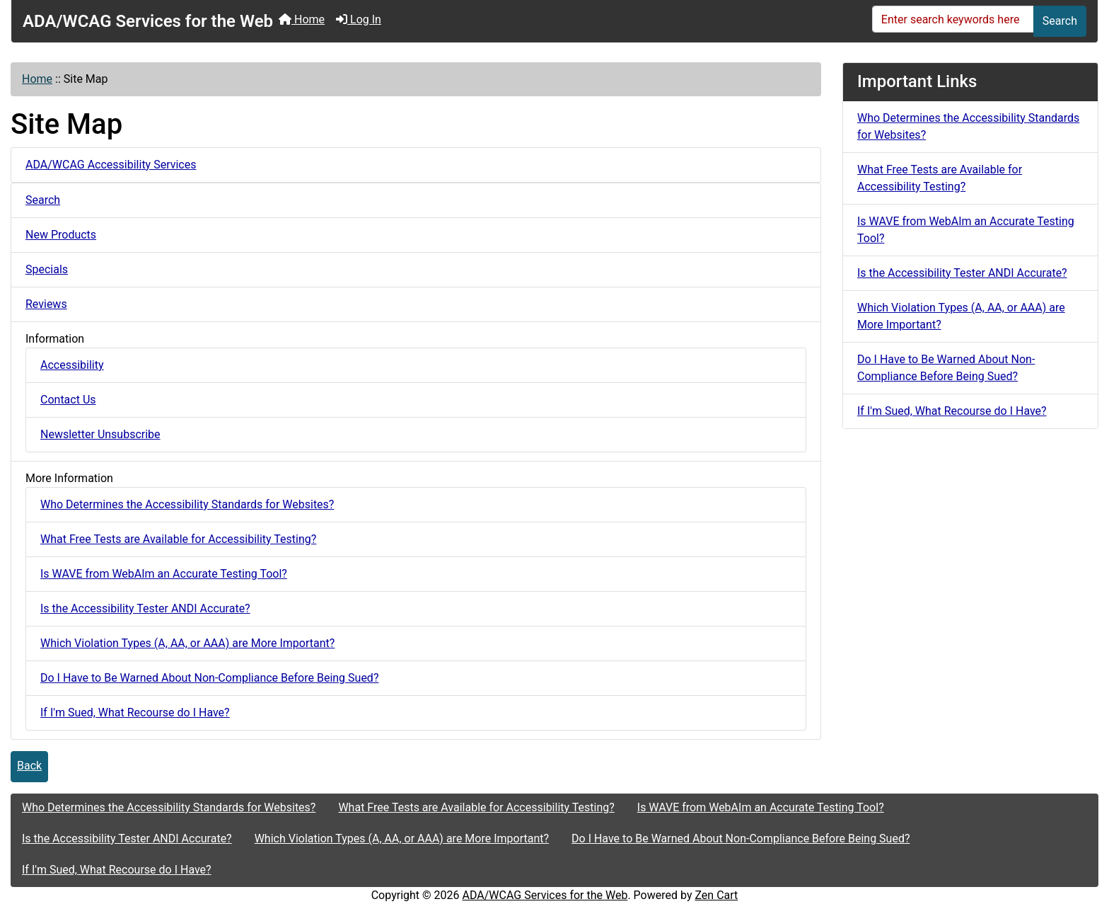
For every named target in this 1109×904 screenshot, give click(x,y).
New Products (60, 234)
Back (29, 765)
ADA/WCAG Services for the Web (545, 895)
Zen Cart (716, 895)
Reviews (46, 304)
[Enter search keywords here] (953, 19)
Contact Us (68, 399)
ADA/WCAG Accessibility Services (110, 164)
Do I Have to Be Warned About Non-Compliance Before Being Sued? (209, 678)
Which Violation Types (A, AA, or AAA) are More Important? (187, 643)
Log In (358, 19)
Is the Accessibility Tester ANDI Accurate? (145, 608)
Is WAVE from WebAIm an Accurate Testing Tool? (163, 573)
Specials (46, 269)
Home (302, 19)
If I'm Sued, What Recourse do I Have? (135, 712)
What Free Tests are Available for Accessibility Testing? (178, 539)
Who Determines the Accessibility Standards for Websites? (187, 504)
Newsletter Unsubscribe (100, 434)
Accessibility (72, 365)
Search (1060, 21)
